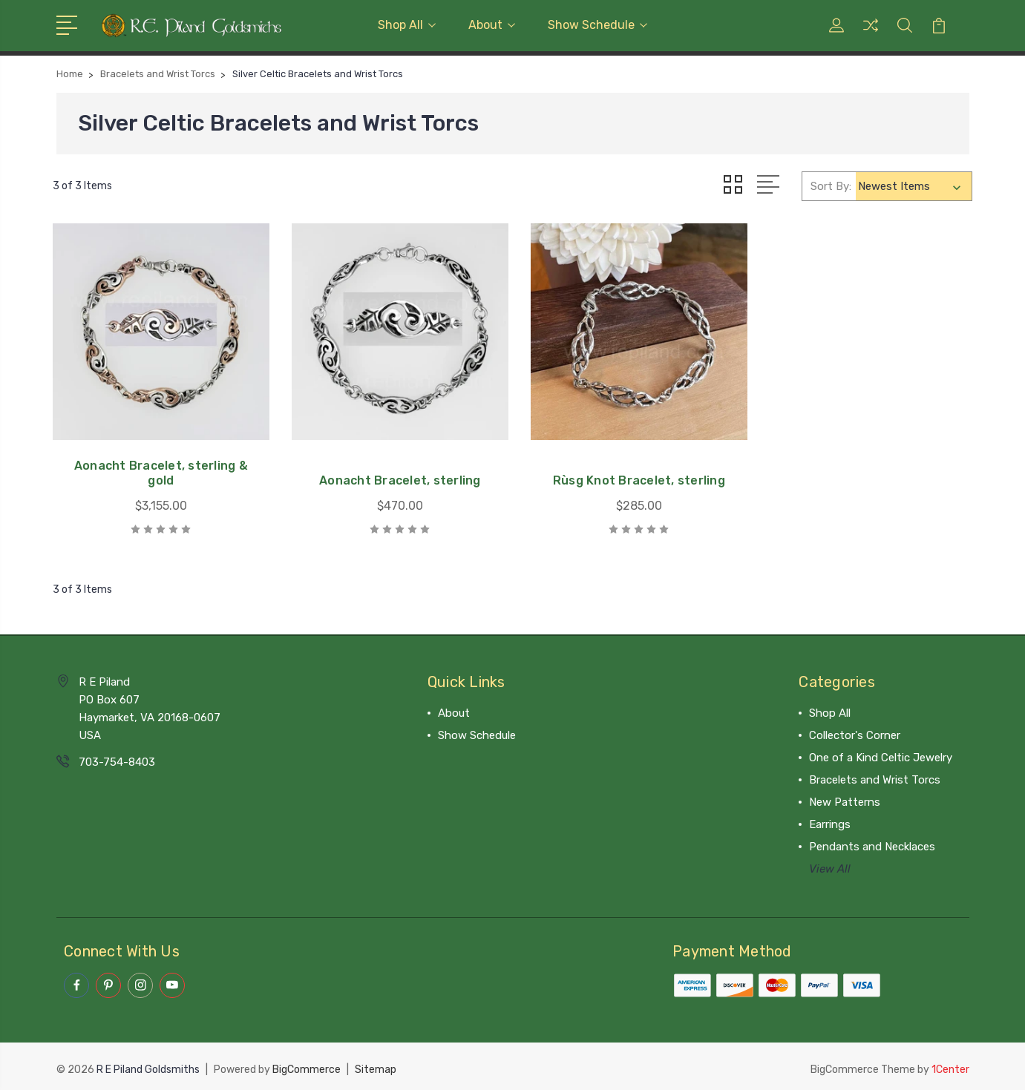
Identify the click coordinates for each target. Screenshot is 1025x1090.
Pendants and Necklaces (872, 842)
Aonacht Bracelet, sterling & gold (159, 468)
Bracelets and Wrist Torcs (874, 775)
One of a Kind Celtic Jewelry (880, 753)
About (491, 25)
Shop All (407, 25)
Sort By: (830, 185)
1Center (950, 1064)
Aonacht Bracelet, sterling (395, 476)
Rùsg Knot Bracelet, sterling (630, 476)
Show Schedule (597, 25)
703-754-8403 (117, 757)
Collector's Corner (854, 731)
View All (830, 864)
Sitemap (375, 1064)
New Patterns (844, 797)
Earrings (830, 820)
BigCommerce (306, 1064)
